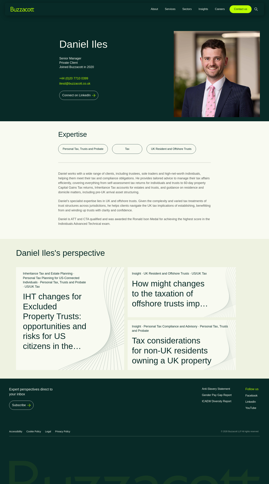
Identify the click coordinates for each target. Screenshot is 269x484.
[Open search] (256, 9)
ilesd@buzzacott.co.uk (74, 83)
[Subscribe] (21, 405)
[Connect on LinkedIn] (78, 95)
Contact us (240, 9)
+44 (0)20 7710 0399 (73, 78)
